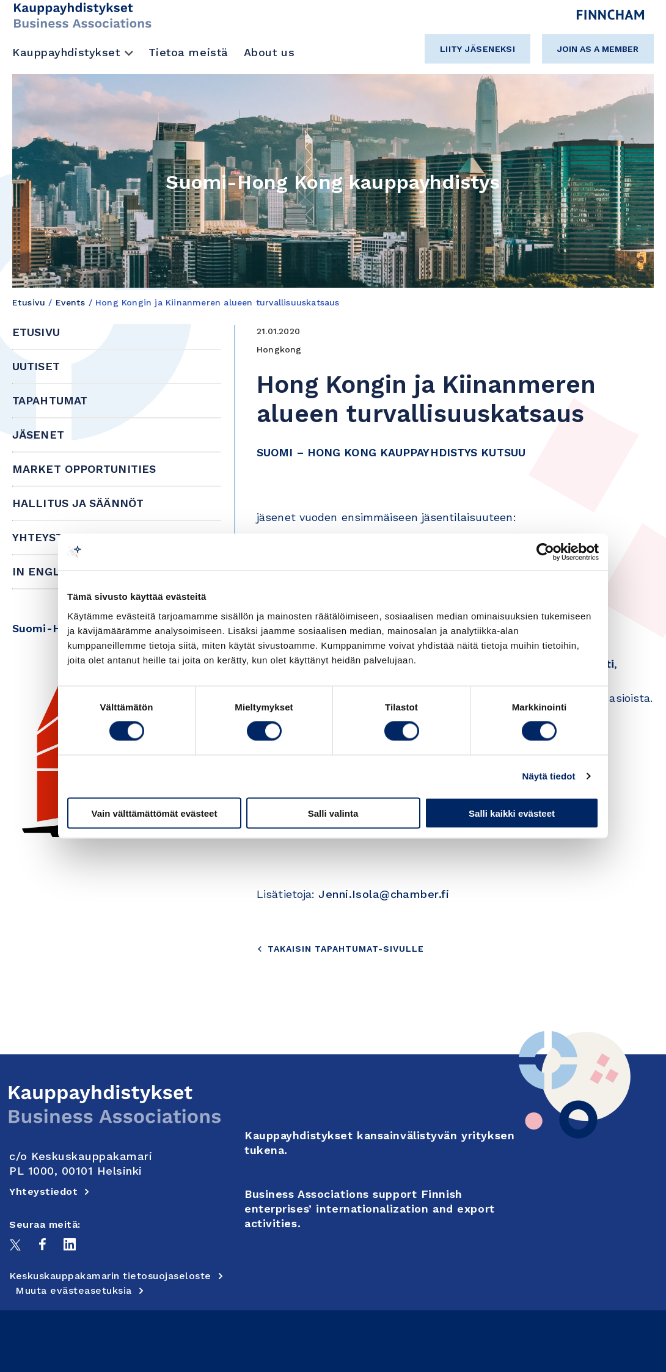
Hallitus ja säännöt (78, 503)
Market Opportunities (84, 468)
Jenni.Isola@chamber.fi (383, 894)
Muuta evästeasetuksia (79, 1290)
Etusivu (28, 302)
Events (71, 302)
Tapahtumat (49, 400)
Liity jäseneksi (478, 49)
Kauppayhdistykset (66, 52)
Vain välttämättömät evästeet (155, 813)
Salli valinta (333, 813)
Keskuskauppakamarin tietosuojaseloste (116, 1276)
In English (45, 571)
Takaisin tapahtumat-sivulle (340, 949)
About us (269, 52)
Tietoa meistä (188, 52)
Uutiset (36, 366)
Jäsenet (38, 434)
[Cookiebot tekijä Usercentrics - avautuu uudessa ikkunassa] (545, 552)
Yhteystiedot (54, 537)
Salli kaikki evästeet (512, 813)
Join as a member (598, 49)
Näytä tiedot (549, 776)
